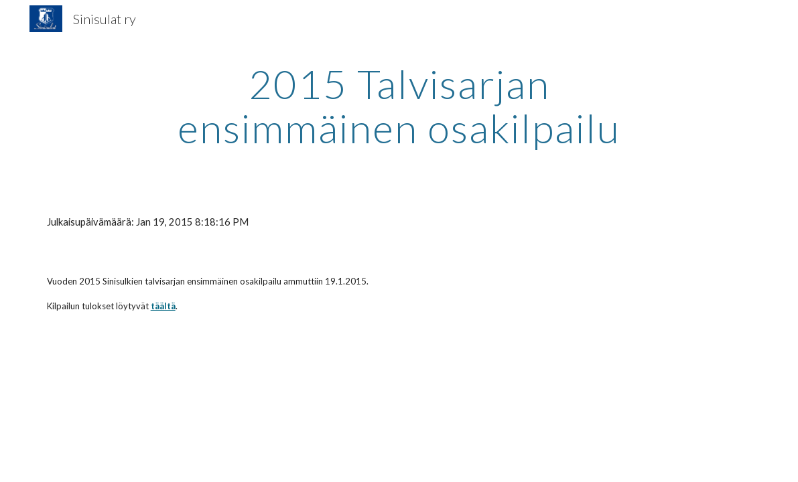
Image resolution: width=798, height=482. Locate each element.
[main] (399, 105)
